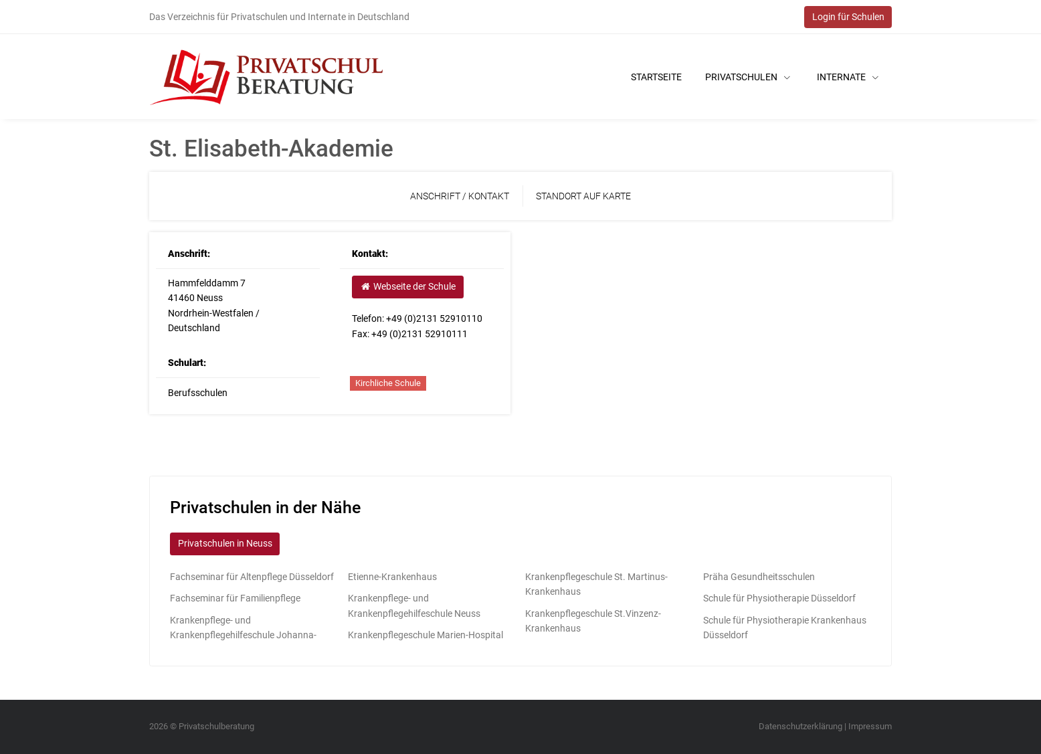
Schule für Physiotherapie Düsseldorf (779, 598)
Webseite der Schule (407, 286)
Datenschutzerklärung (800, 726)
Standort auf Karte (583, 196)
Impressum (870, 726)
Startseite (656, 77)
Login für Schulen (848, 16)
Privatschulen (747, 77)
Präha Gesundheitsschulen (759, 576)
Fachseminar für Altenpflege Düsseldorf (252, 576)
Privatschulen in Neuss (225, 543)
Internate (847, 77)
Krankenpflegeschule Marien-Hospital (425, 635)
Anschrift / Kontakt (459, 196)
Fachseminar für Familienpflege (235, 598)
